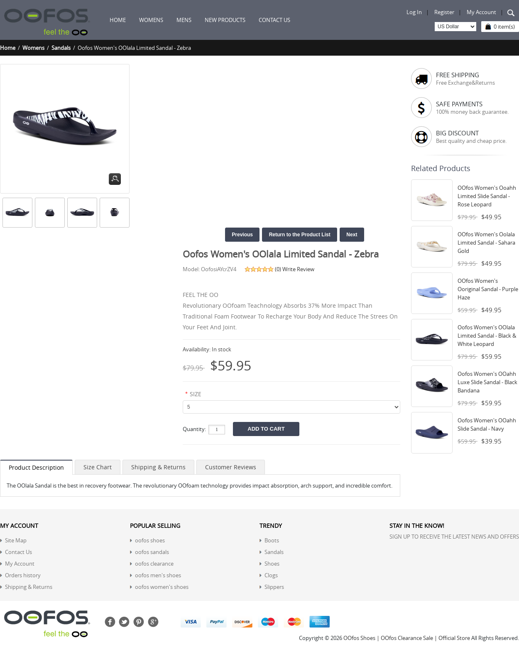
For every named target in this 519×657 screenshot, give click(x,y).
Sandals (61, 47)
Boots (271, 540)
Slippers (274, 587)
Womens (33, 47)
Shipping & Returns (158, 467)
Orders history (23, 575)
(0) (278, 269)
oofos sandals (152, 552)
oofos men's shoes (158, 575)
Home (118, 20)
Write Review (298, 269)
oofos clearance (154, 563)
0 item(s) (504, 26)
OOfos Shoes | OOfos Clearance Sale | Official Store (406, 638)
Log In (414, 12)
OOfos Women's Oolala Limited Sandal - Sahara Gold (486, 242)
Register (444, 12)
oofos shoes (150, 540)
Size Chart (97, 467)
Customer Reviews (230, 467)
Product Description (36, 467)
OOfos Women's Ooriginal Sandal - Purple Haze (488, 289)
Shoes (271, 563)
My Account (481, 12)
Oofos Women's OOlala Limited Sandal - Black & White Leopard (487, 336)
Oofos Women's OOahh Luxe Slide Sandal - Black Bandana (487, 382)
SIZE (195, 394)
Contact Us (18, 552)
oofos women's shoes (162, 587)
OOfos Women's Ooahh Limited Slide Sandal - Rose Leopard (487, 196)
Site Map (16, 540)
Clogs (271, 575)
